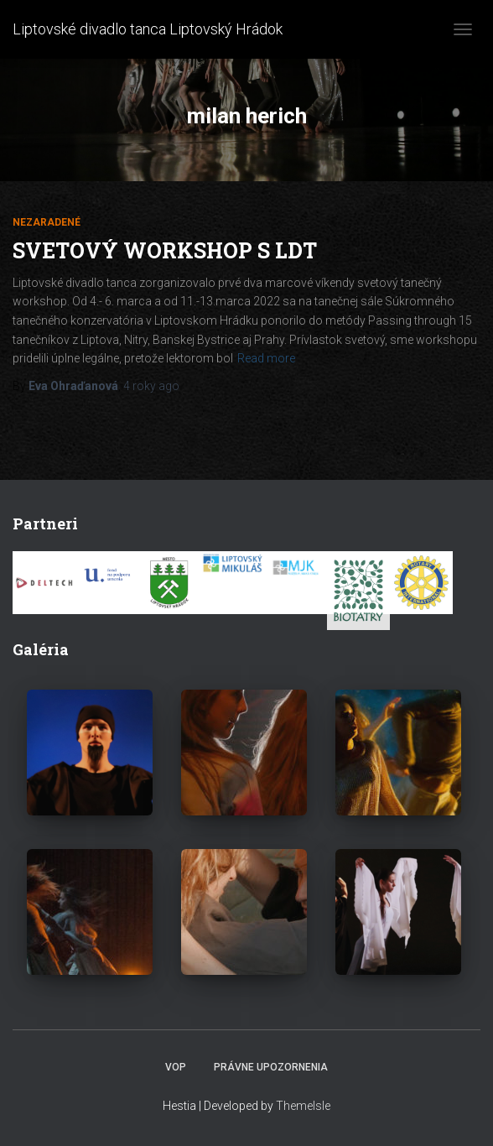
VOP (175, 1067)
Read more (266, 358)
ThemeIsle (303, 1105)
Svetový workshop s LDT (165, 250)
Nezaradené (46, 222)
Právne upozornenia (271, 1067)
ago (151, 386)
